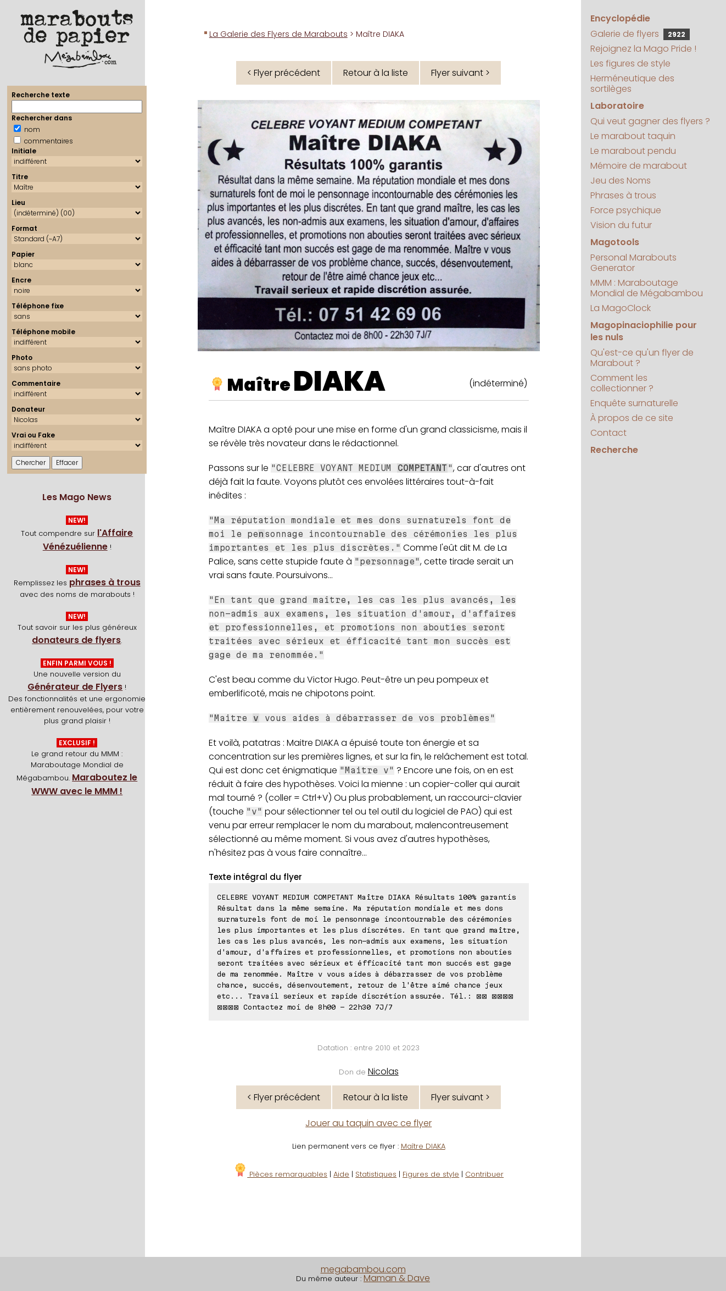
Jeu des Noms (620, 180)
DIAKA (339, 381)
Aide (341, 1174)
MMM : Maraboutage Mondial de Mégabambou (646, 288)
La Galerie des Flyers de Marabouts (278, 34)
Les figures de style (630, 63)
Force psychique (625, 210)
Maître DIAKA (423, 1146)
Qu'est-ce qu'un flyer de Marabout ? (642, 357)
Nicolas (383, 1071)
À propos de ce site (631, 418)
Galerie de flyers (640, 33)
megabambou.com (363, 1269)
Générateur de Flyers (74, 686)
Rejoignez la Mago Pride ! (643, 48)
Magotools (614, 242)
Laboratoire (617, 105)
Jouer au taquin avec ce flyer (368, 1123)
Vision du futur (621, 225)
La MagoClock (620, 308)
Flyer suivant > (460, 73)
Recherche (614, 450)
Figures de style (431, 1174)
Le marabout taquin (632, 136)
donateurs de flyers (76, 640)
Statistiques (375, 1174)
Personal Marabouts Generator (633, 262)
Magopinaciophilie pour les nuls (643, 331)
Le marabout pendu (633, 151)
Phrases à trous (623, 195)
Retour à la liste (375, 73)
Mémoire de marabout (638, 165)
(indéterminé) (498, 383)
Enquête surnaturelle (634, 403)
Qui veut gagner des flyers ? (650, 121)
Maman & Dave (397, 1278)
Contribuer (484, 1174)
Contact (608, 432)
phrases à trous (105, 582)
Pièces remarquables (280, 1174)
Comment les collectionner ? (622, 383)
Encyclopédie (620, 18)
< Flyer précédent (283, 73)
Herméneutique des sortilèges (632, 83)
